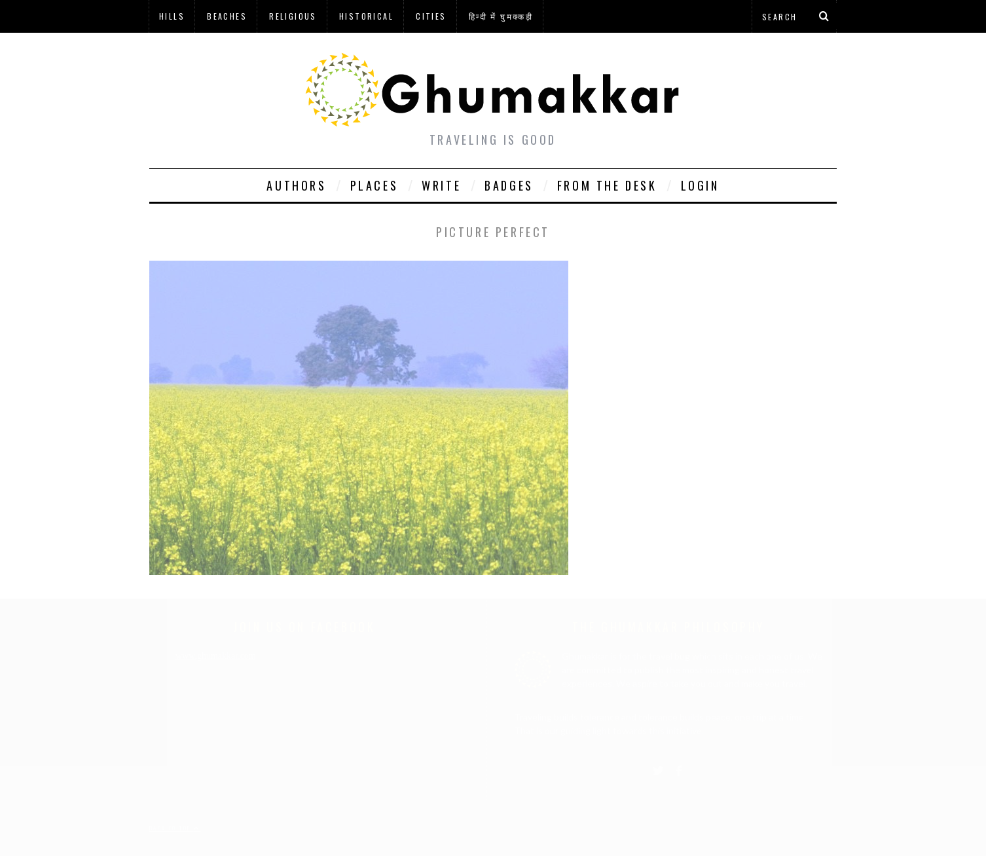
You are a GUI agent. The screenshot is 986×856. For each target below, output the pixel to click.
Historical (366, 16)
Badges (509, 185)
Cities (431, 16)
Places (374, 185)
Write (441, 185)
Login (700, 185)
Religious (293, 16)
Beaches (227, 16)
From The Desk (607, 185)
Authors (296, 185)
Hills (172, 16)
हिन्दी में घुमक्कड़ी (501, 16)
